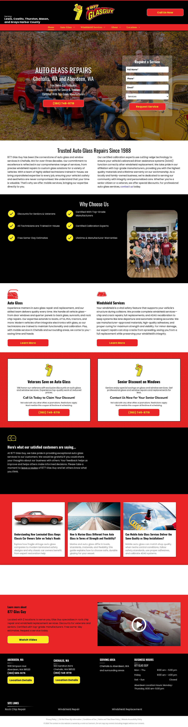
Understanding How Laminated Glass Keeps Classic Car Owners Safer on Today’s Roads (37, 536)
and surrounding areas (112, 670)
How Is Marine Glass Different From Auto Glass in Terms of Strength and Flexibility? (93, 536)
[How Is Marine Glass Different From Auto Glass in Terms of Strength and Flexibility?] (94, 516)
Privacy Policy (51, 719)
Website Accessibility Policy (132, 719)
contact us (126, 186)
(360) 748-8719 (63, 673)
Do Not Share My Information (70, 719)
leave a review (29, 468)
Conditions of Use (89, 719)
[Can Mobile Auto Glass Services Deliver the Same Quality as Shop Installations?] (149, 516)
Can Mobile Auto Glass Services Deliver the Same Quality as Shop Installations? (148, 536)
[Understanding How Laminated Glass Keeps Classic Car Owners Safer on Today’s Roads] (38, 516)
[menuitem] (51, 27)
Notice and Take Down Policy (109, 719)
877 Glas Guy (141, 666)
